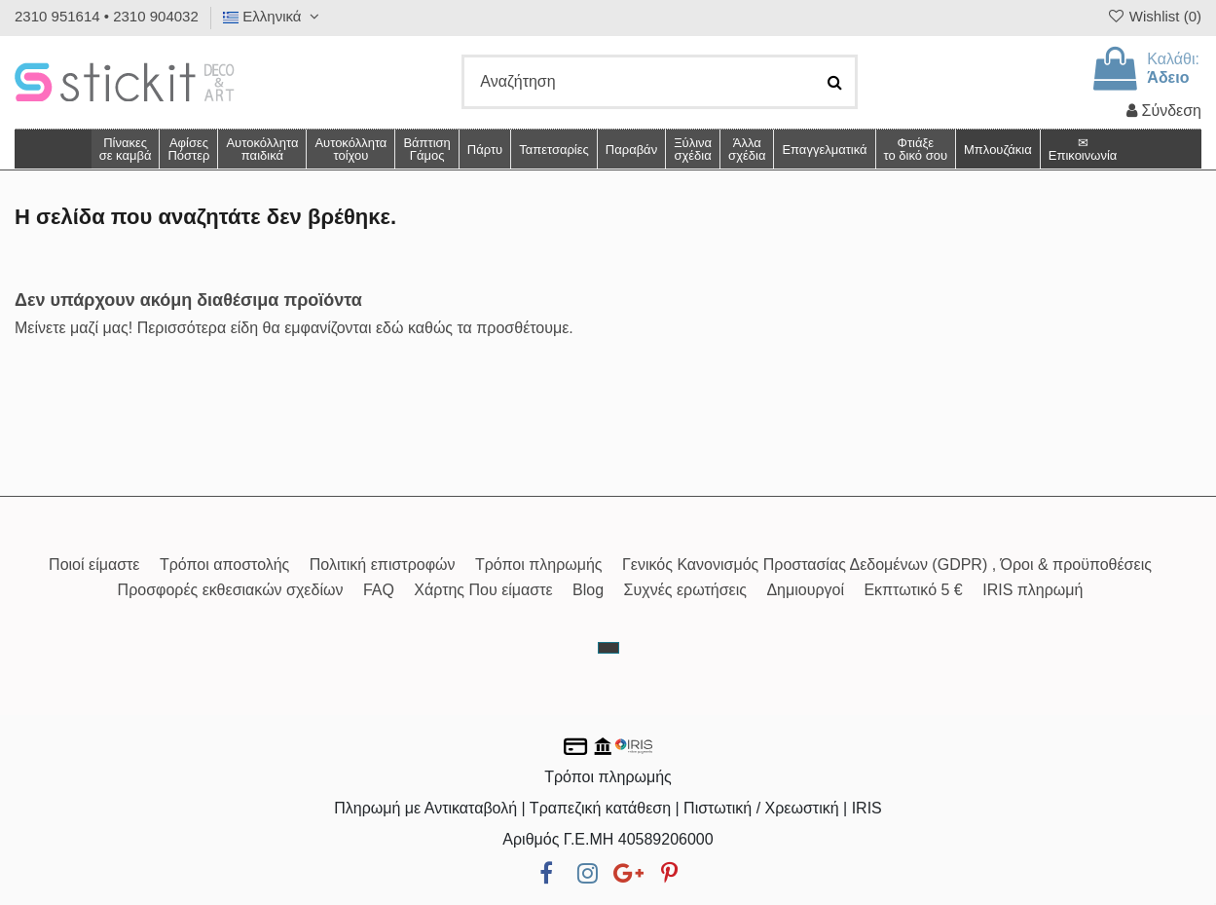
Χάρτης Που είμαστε (483, 590)
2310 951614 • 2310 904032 (107, 16)
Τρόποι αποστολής (224, 564)
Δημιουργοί (805, 590)
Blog (588, 590)
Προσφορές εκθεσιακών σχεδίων (231, 590)
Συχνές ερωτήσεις (685, 590)
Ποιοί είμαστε (94, 564)
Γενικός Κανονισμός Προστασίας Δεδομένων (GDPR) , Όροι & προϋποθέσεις (887, 564)
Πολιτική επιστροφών (383, 564)
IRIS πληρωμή (1032, 590)
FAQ (378, 590)
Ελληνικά (273, 16)
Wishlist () (1153, 16)
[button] (746, 149)
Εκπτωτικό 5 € (913, 590)
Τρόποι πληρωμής (539, 564)
